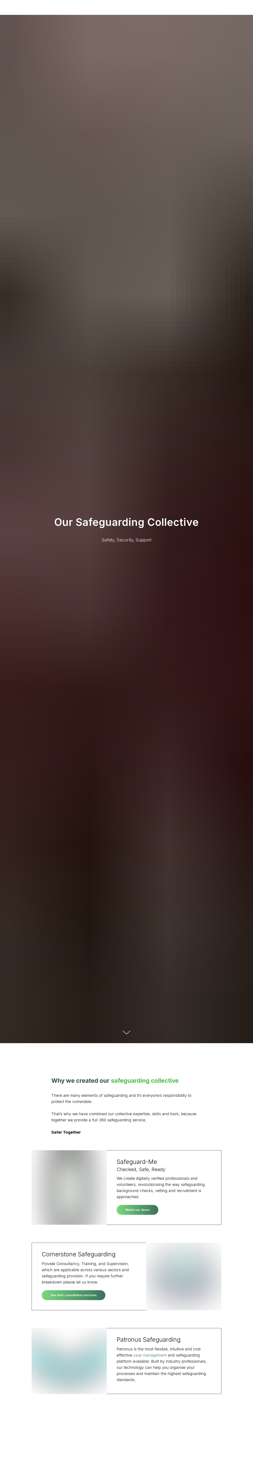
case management (150, 1355)
